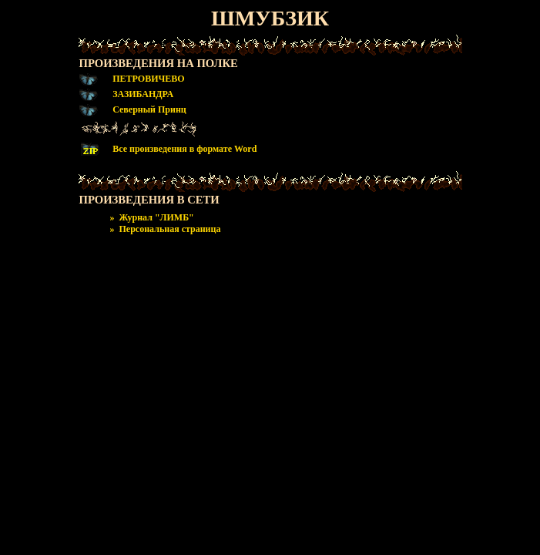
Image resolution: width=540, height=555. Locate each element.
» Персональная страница (165, 229)
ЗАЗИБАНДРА (142, 94)
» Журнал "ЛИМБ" (152, 217)
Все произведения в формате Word (184, 148)
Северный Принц (149, 109)
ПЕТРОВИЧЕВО (148, 78)
